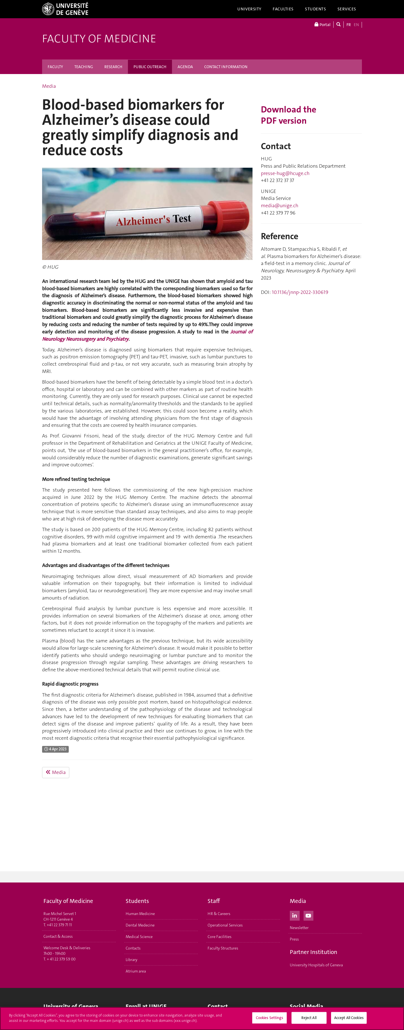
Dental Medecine (140, 925)
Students (315, 9)
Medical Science (139, 936)
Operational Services (225, 925)
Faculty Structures (223, 948)
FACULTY (55, 66)
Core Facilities (219, 936)
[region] (202, 1018)
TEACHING (83, 66)
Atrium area (136, 971)
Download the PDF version (288, 115)
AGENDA (185, 66)
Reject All (308, 1017)
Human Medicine (140, 913)
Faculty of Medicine (99, 38)
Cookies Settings (269, 1017)
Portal (322, 24)
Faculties (283, 9)
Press (294, 939)
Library (131, 959)
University (249, 9)
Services (347, 9)
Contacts (133, 948)
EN (356, 24)
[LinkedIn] (294, 915)
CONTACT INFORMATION (225, 66)
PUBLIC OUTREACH (150, 66)
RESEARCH (113, 66)
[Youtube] (308, 915)
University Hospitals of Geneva (316, 964)
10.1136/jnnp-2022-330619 (300, 292)
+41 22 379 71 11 (59, 924)
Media (49, 86)
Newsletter (299, 927)
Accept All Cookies (349, 1017)
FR (348, 24)
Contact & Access (58, 936)
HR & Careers (219, 913)
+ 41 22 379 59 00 (61, 959)
